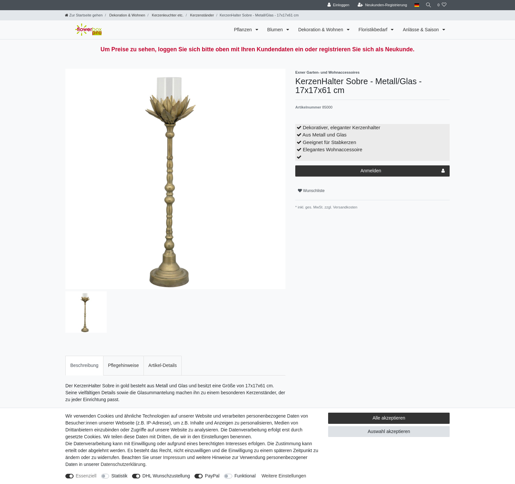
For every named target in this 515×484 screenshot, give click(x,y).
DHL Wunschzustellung (166, 475)
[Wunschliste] (442, 5)
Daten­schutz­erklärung (123, 464)
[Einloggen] (336, 5)
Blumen (275, 29)
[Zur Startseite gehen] (83, 15)
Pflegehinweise (123, 365)
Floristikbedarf (374, 29)
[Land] (414, 5)
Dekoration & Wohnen (126, 15)
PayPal (212, 475)
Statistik (119, 475)
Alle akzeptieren (388, 418)
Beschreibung (84, 365)
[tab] (84, 365)
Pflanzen (243, 29)
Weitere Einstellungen (283, 475)
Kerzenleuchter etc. (167, 15)
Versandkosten (344, 207)
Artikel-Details (162, 365)
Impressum (174, 457)
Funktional (245, 475)
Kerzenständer (201, 15)
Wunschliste (311, 190)
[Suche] (427, 5)
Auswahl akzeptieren (389, 431)
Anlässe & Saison (421, 29)
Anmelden (402, 171)
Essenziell (86, 475)
